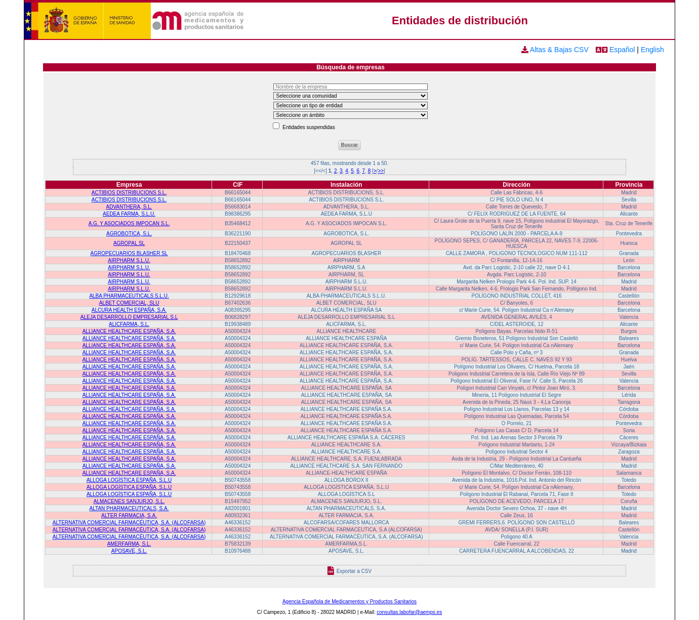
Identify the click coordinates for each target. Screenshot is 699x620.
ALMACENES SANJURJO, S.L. (129, 501)
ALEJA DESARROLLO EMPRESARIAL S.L (129, 317)
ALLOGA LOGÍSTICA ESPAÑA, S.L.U (129, 480)
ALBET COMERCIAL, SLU (129, 303)
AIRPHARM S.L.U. (129, 260)
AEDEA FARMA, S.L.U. (129, 214)
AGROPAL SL (129, 243)
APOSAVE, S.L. (129, 551)
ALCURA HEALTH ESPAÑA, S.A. (129, 310)
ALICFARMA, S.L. (129, 324)
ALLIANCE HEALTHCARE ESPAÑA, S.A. (129, 331)
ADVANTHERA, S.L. (129, 207)
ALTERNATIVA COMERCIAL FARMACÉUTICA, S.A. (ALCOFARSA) (129, 522)
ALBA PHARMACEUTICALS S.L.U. (129, 296)
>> (381, 171)
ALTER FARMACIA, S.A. (129, 515)
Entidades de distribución (460, 20)
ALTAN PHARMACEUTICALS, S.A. (129, 508)
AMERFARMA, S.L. (129, 544)
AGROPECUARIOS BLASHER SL (129, 253)
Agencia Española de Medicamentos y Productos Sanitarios (349, 601)
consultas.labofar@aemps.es (409, 612)
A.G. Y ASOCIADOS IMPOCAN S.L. (129, 223)
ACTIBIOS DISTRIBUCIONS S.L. (129, 192)
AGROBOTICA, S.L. (129, 233)
